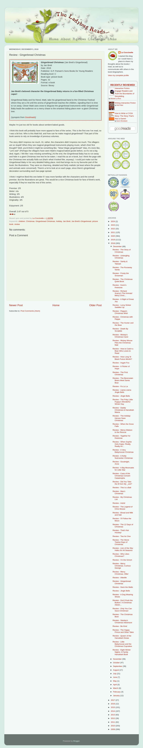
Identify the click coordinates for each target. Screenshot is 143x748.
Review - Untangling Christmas (121, 257)
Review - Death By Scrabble (120, 330)
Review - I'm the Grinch (122, 560)
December (117, 246)
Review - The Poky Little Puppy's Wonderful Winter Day (123, 402)
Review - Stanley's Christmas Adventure (122, 621)
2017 (113, 700)
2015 (113, 707)
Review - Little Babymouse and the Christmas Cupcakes (122, 644)
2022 (113, 229)
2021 (113, 232)
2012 (113, 718)
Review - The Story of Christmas (122, 251)
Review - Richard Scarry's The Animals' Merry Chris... (123, 293)
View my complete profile (118, 75)
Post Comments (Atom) (30, 311)
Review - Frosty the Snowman (121, 274)
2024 (113, 221)
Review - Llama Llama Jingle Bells (122, 391)
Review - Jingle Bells (121, 396)
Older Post (95, 305)
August (116, 670)
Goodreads (30, 117)
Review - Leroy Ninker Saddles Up (122, 306)
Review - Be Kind (120, 626)
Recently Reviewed (122, 85)
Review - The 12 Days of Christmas (123, 525)
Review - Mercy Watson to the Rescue (122, 431)
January (116, 696)
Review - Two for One (122, 536)
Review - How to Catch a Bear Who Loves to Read (123, 351)
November (117, 659)
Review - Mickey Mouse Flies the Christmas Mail (122, 342)
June (115, 677)
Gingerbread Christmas (45, 221)
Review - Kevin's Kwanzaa (119, 286)
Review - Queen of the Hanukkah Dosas (122, 637)
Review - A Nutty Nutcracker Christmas (123, 457)
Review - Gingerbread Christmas (122, 582)
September (118, 666)
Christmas (30, 221)
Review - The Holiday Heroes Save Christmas (121, 418)
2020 (113, 236)
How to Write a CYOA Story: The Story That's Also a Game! (124, 116)
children (21, 221)
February (117, 692)
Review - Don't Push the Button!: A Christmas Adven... (123, 602)
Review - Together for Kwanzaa (121, 437)
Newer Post (16, 305)
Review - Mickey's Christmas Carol (120, 336)
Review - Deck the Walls (123, 587)
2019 (113, 240)
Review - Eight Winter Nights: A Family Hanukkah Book (122, 652)
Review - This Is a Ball (122, 487)
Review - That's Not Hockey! (121, 531)
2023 (113, 225)
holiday (59, 221)
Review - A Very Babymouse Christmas (123, 451)
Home (56, 305)
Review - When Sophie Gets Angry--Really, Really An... (122, 444)
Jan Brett (66, 221)
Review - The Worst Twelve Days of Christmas (121, 542)
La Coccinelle (127, 52)
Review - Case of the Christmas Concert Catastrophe (121, 475)
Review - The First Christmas (120, 373)
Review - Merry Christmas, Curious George (122, 565)
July (115, 674)
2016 (113, 704)
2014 (113, 711)
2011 (113, 722)
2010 (113, 726)
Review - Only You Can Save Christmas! (122, 610)
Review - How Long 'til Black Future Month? (122, 358)
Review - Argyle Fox (121, 363)
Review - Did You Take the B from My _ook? (122, 483)
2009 (113, 729)
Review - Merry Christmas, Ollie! (120, 573)
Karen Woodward (122, 121)
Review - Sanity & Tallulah (120, 262)
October (116, 663)
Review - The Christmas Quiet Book (123, 280)
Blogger (76, 741)
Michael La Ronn (116, 98)
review (17, 224)
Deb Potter (120, 105)
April (115, 685)
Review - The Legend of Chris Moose (122, 508)
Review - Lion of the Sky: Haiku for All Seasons (123, 549)
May (115, 681)
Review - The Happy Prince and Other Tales (123, 631)
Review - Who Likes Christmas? (121, 555)
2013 (113, 715)
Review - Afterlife (120, 578)
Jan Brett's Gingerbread (81, 221)
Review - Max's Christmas (119, 492)
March (116, 688)
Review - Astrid (119, 503)
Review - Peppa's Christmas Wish (120, 312)
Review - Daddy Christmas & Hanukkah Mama (123, 410)
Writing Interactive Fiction (125, 103)
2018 (113, 243)
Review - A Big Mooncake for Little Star (123, 469)
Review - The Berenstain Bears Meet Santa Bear (123, 380)
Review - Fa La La (120, 386)
